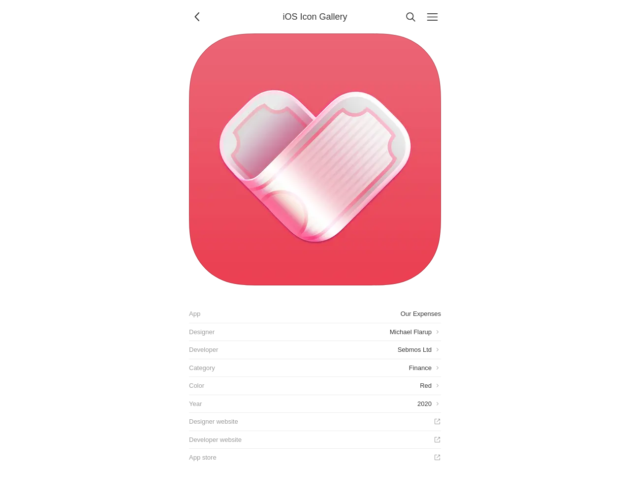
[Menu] (432, 17)
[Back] (198, 17)
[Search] (410, 17)
